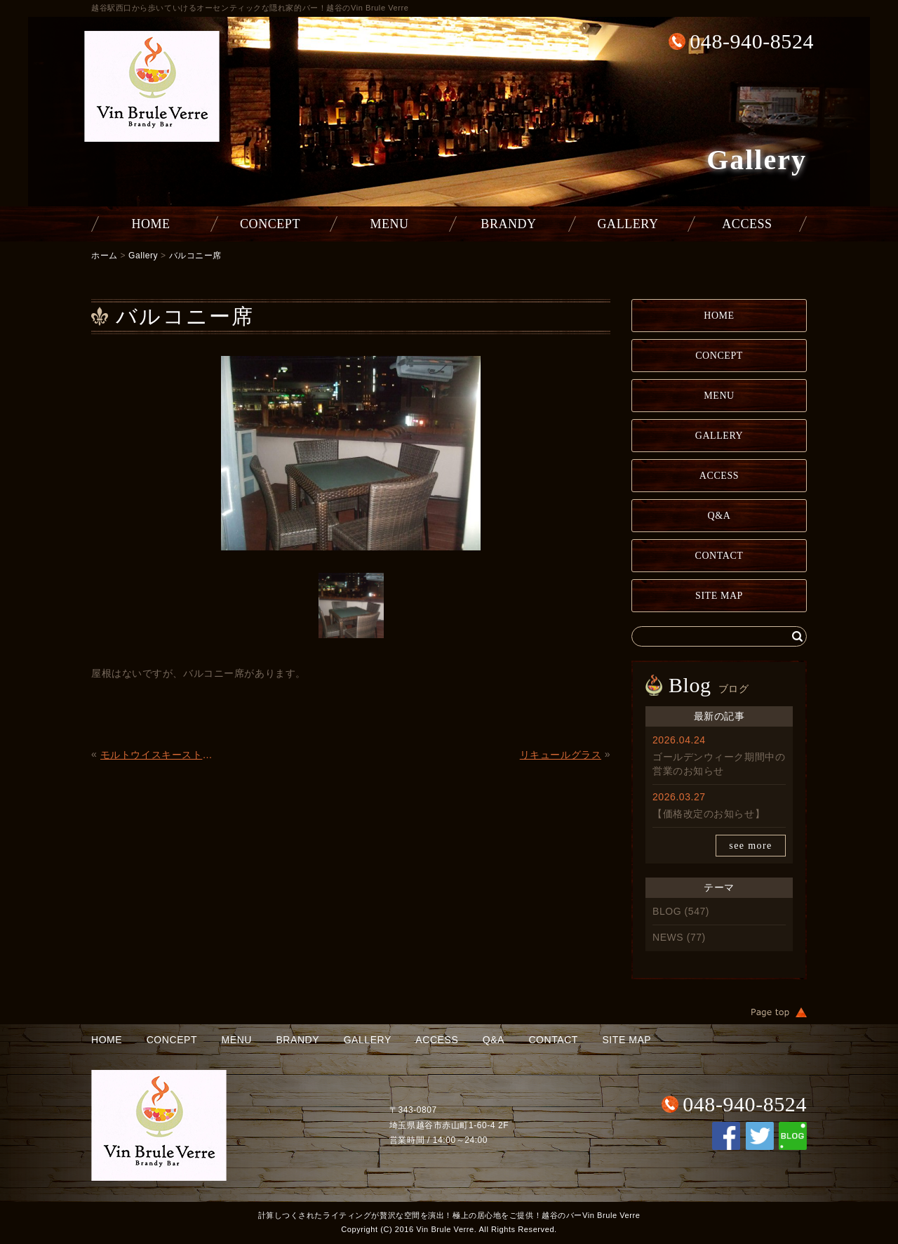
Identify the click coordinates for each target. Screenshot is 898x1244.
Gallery (143, 255)
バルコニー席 (195, 255)
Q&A (719, 515)
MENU (389, 224)
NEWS (667, 937)
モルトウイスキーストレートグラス (160, 754)
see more (750, 845)
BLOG (666, 911)
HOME (150, 224)
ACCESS (747, 224)
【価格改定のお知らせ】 (708, 813)
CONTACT (719, 555)
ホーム (104, 255)
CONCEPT (270, 224)
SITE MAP (719, 595)
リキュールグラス (560, 754)
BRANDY (508, 224)
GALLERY (628, 224)
